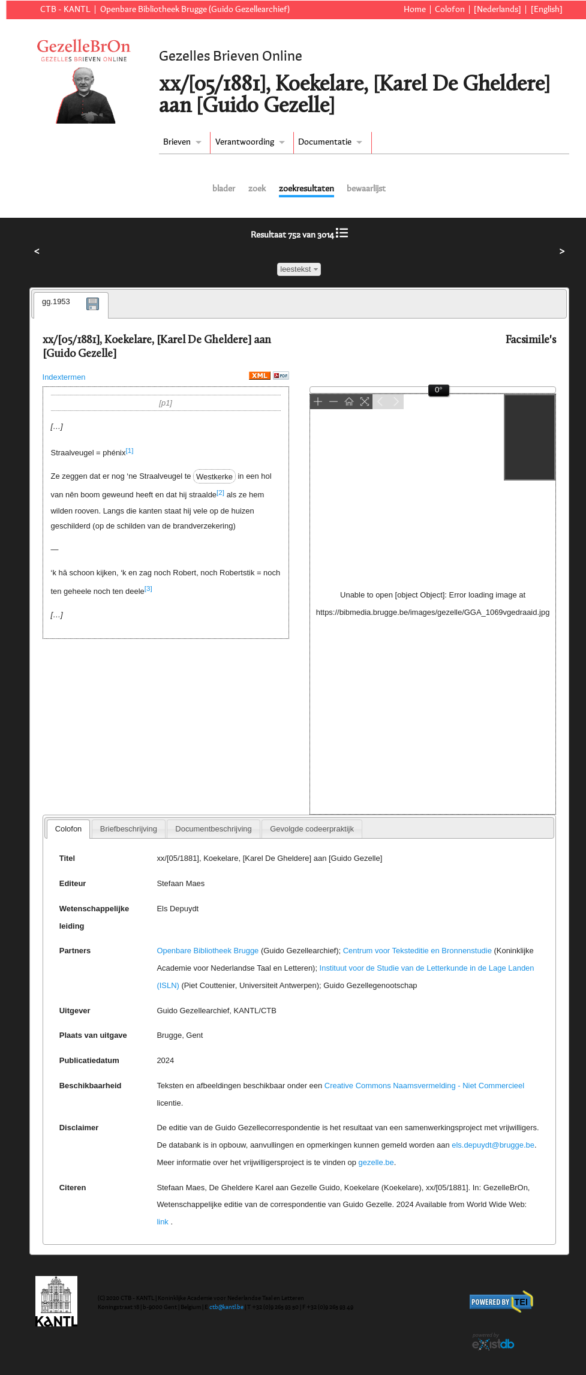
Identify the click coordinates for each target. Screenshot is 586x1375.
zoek (257, 189)
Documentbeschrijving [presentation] (213, 828)
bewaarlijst (366, 189)
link (162, 1221)
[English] (547, 9)
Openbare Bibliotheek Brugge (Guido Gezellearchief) (195, 9)
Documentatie (324, 142)
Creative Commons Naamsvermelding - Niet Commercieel (424, 1085)
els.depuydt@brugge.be (493, 1144)
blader (223, 189)
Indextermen (64, 377)
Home (415, 9)
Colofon (450, 9)
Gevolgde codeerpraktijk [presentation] (312, 828)
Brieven (177, 142)
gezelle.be (376, 1162)
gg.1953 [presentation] (56, 301)
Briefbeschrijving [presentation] (128, 828)
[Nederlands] (497, 9)
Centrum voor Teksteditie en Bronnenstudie (417, 950)
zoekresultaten (306, 189)
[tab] (71, 305)
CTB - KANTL (65, 9)
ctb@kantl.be (226, 1307)
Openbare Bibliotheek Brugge (208, 950)
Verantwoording (244, 142)
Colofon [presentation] (68, 828)
